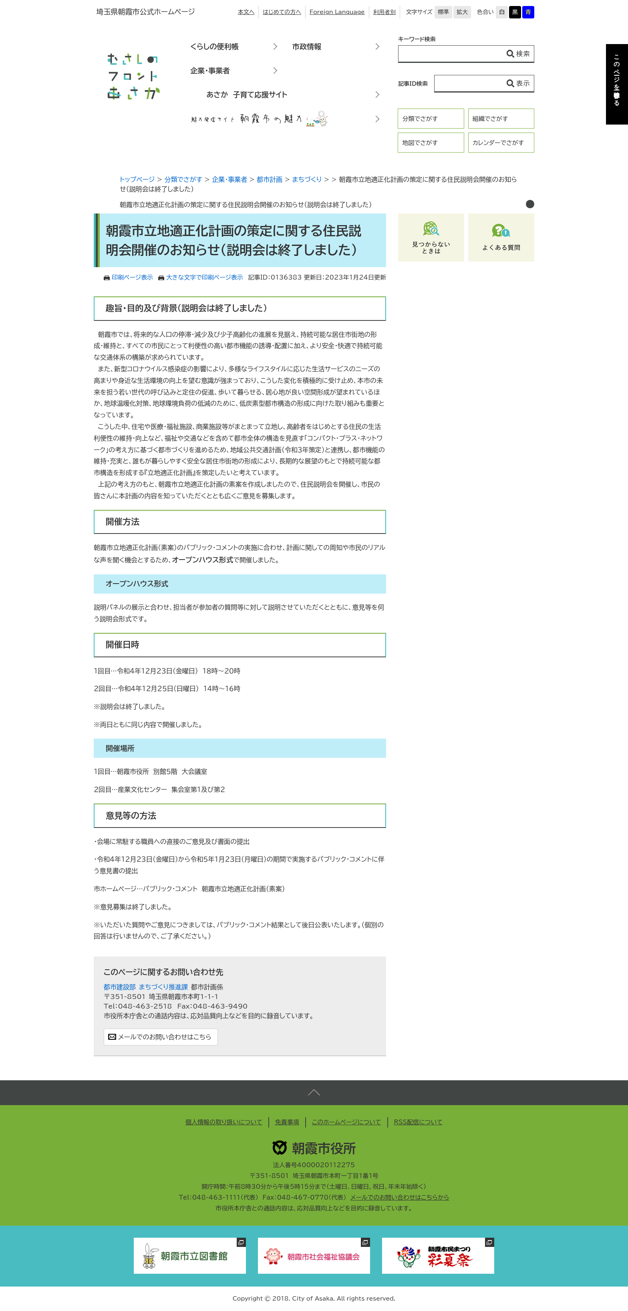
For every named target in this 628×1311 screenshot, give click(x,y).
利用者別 (384, 12)
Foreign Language (337, 12)
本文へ (246, 12)
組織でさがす (490, 119)
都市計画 (269, 179)
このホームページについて (346, 1122)
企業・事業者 (210, 70)
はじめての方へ (282, 12)
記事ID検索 (413, 84)
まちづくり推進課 (163, 987)
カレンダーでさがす (498, 143)
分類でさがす (420, 119)
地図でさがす (420, 143)
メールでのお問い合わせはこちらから (399, 1197)
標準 (443, 12)
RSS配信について (418, 1122)
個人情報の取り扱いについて (223, 1122)
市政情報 (306, 46)
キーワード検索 (417, 39)
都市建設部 (120, 987)
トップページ (137, 179)
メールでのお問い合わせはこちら (164, 1037)
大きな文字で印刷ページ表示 (204, 277)
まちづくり (307, 179)
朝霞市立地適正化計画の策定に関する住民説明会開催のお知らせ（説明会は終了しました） (246, 204)
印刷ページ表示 (132, 277)
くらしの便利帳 (214, 46)
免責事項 (287, 1122)
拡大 (462, 12)
